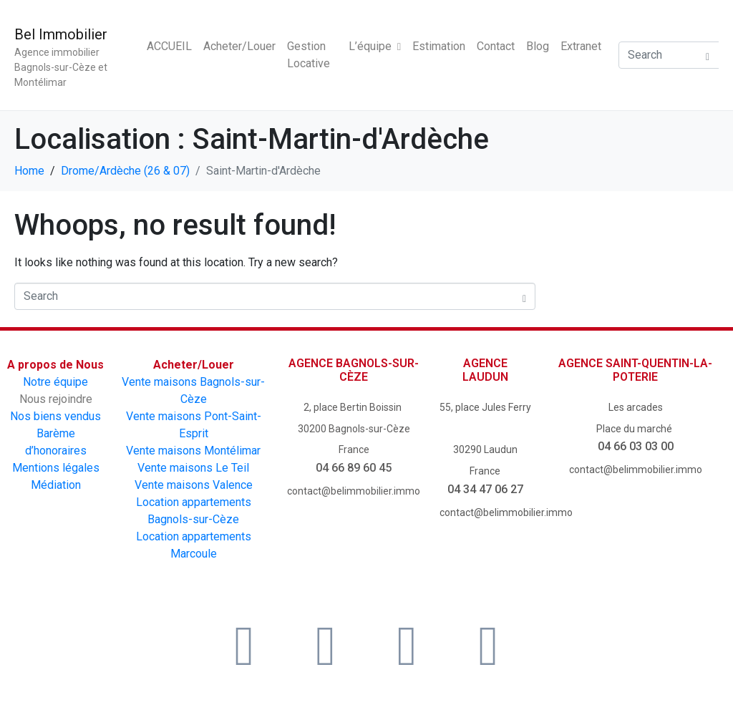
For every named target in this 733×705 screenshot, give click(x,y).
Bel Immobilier (60, 34)
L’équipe (375, 46)
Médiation (56, 485)
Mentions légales (55, 468)
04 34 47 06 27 (485, 489)
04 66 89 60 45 (354, 468)
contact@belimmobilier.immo (353, 491)
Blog (537, 46)
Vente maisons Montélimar (193, 450)
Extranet (580, 46)
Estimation (438, 46)
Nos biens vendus (55, 416)
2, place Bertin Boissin (354, 407)
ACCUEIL (169, 46)
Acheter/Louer (239, 46)
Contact (496, 46)
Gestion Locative (308, 54)
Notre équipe (55, 382)
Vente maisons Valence (194, 485)
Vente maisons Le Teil (193, 468)
